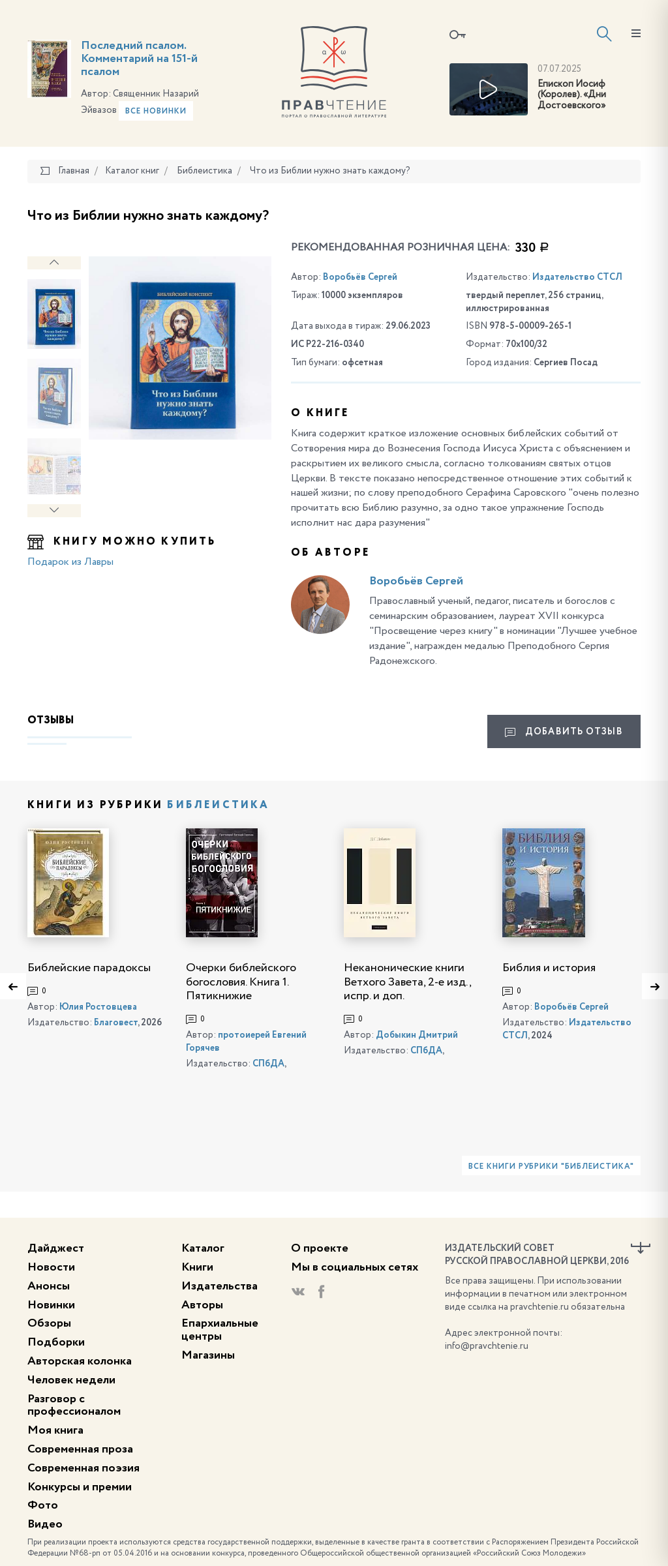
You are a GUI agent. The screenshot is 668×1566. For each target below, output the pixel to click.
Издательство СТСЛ (577, 277)
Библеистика (218, 805)
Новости (51, 1267)
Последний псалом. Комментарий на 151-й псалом (139, 59)
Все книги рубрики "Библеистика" (551, 1167)
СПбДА (268, 1063)
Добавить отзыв (563, 732)
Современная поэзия (83, 1468)
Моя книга (55, 1430)
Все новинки (156, 111)
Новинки (51, 1305)
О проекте (319, 1248)
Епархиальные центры (219, 1330)
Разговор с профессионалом (74, 1405)
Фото (42, 1505)
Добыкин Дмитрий (417, 1035)
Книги (197, 1267)
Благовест (116, 1022)
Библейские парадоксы (89, 968)
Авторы (202, 1305)
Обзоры (49, 1323)
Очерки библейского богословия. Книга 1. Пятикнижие (241, 982)
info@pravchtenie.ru (486, 1346)
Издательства (219, 1286)
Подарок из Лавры (70, 562)
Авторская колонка (79, 1361)
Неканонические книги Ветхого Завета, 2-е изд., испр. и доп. (407, 982)
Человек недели (71, 1380)
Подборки (56, 1342)
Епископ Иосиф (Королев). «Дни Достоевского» (572, 95)
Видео (45, 1524)
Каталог (202, 1248)
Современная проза (80, 1449)
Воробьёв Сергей (360, 277)
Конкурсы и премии (79, 1487)
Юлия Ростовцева (98, 1007)
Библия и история (549, 968)
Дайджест (55, 1248)
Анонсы (48, 1286)
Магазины (208, 1355)
